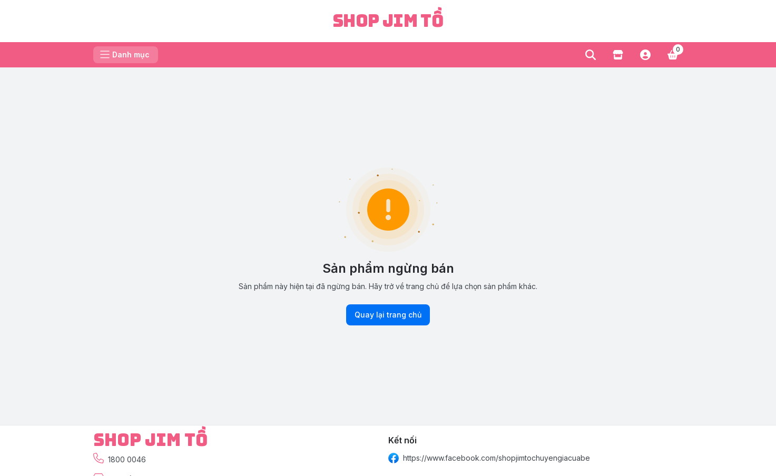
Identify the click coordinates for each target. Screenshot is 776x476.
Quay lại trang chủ (388, 314)
